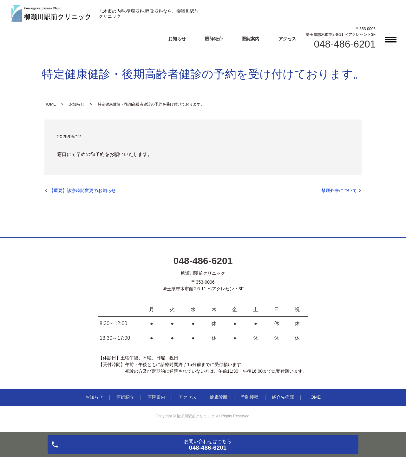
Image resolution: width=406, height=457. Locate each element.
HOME (50, 104)
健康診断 (218, 397)
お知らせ (177, 38)
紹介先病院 (283, 397)
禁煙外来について (339, 190)
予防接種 (250, 397)
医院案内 (250, 38)
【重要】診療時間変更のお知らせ (82, 190)
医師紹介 (214, 38)
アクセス (287, 38)
